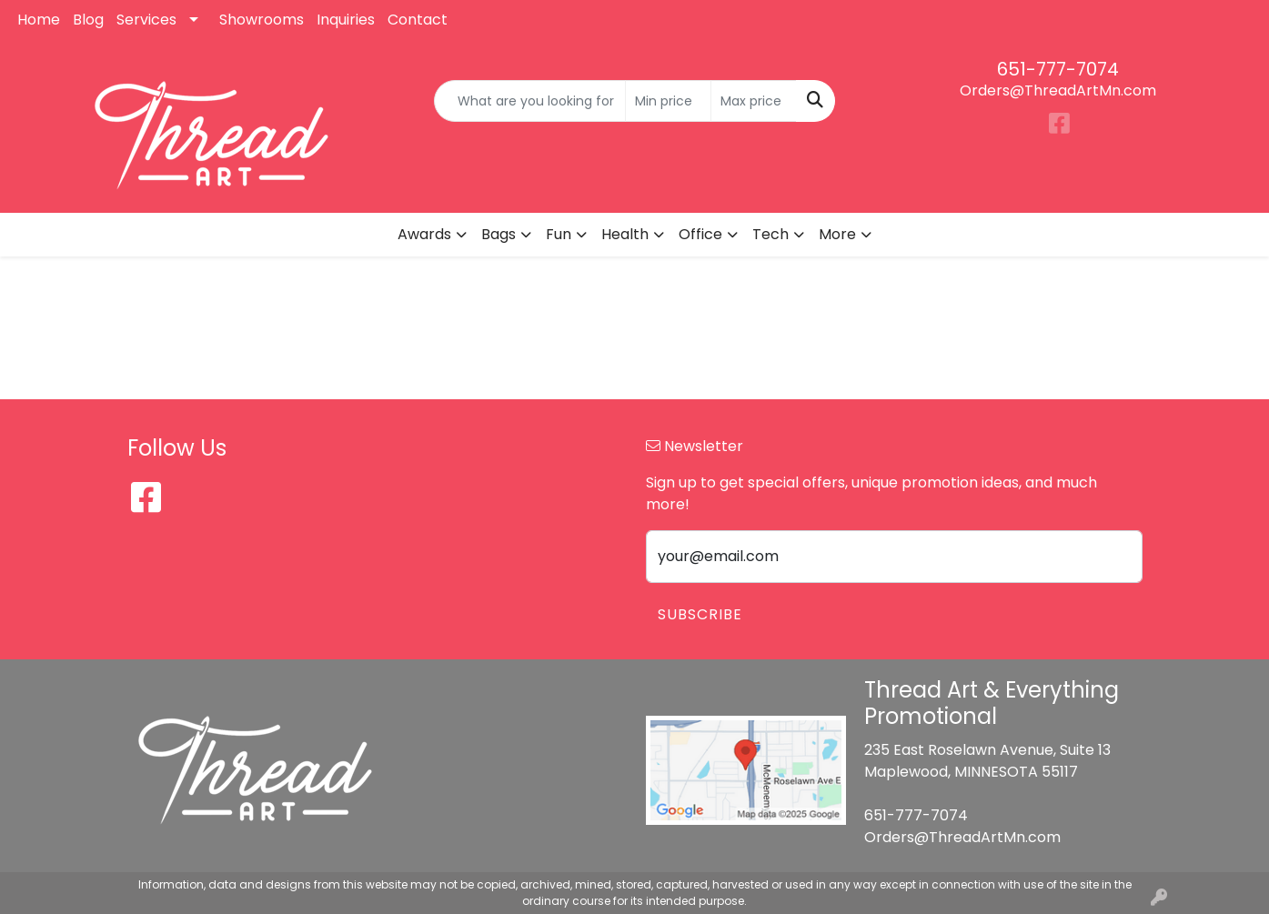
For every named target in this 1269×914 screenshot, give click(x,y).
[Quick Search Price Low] (668, 101)
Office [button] (700, 234)
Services (146, 19)
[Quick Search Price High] (753, 101)
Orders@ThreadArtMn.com (1058, 90)
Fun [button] (558, 234)
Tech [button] (770, 234)
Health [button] (625, 234)
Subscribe (700, 614)
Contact (418, 19)
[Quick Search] (530, 101)
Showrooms (261, 19)
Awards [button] (424, 234)
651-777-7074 (1058, 69)
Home (38, 19)
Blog (88, 19)
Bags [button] (498, 234)
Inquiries (346, 19)
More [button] (837, 234)
